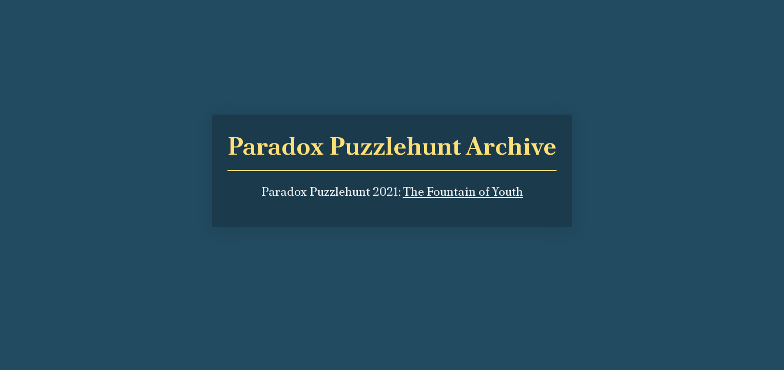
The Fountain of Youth (463, 191)
